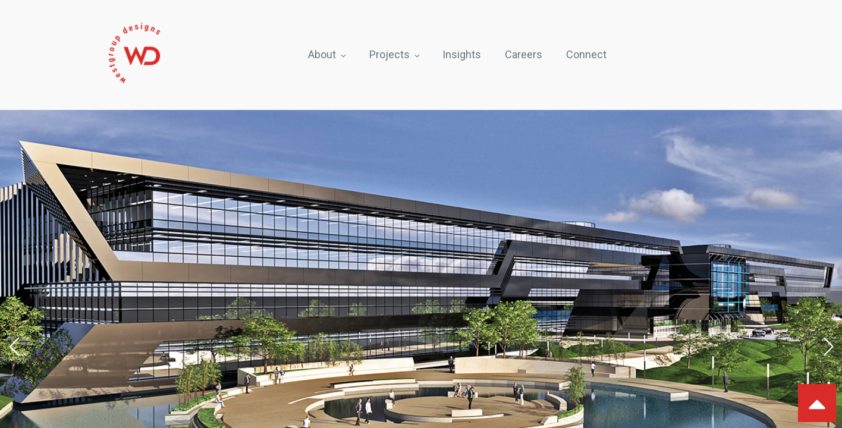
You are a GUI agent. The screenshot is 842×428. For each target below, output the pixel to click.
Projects (389, 54)
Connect (586, 54)
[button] (14, 346)
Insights (461, 54)
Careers (523, 54)
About (322, 54)
